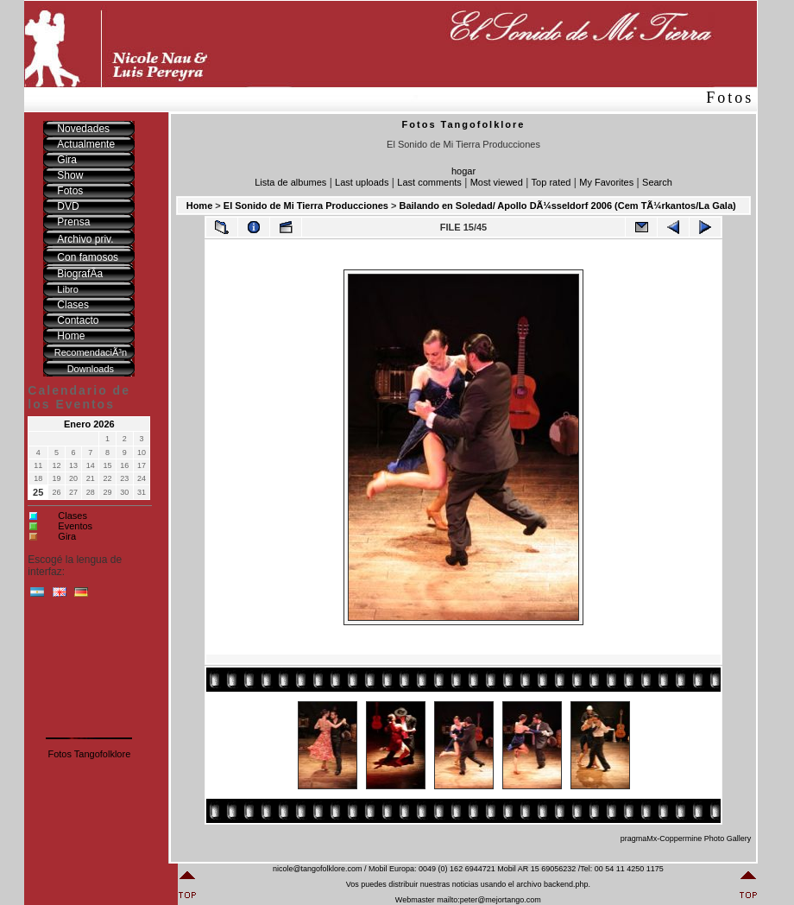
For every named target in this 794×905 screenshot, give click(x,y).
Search (657, 182)
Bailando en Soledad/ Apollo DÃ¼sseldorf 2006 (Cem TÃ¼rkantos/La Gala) (567, 205)
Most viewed (496, 182)
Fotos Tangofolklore (88, 754)
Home (199, 205)
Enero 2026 (89, 424)
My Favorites (606, 182)
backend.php (566, 884)
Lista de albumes (290, 182)
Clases (72, 515)
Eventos (75, 526)
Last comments (429, 182)
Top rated (551, 182)
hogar (463, 171)
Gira (67, 536)
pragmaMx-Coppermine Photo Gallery (686, 838)
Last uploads (361, 182)
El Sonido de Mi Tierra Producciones (306, 205)
